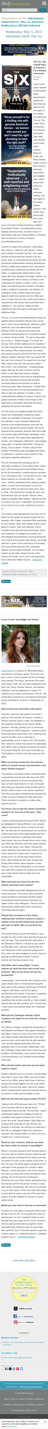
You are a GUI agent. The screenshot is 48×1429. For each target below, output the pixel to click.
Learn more (12, 1426)
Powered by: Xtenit (24, 1417)
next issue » (30, 1260)
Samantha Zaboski (26, 1237)
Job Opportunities (18, 1410)
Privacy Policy (31, 1410)
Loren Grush (7, 671)
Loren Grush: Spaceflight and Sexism (17, 1358)
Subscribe (40, 1405)
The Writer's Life (9, 1353)
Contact (22, 1399)
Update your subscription (30, 1387)
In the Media (30, 1405)
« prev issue (17, 1260)
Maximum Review (9, 1338)
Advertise (30, 1399)
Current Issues (18, 1405)
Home (6, 1399)
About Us (14, 1399)
